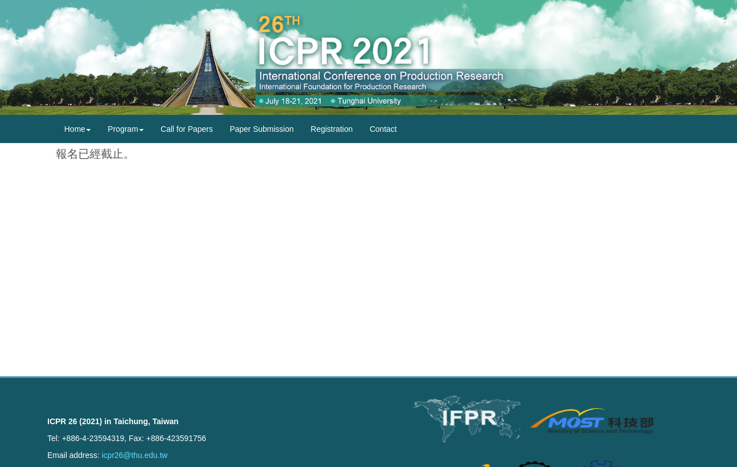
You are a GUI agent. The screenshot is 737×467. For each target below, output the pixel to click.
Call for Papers (187, 129)
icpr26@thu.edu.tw (134, 455)
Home (77, 129)
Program (126, 129)
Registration (331, 129)
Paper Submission (262, 129)
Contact (383, 129)
